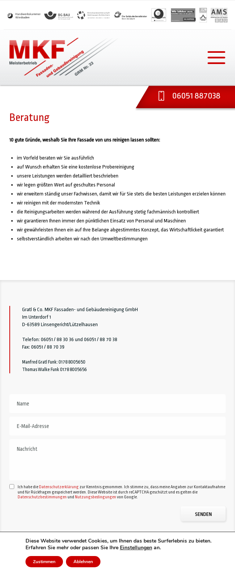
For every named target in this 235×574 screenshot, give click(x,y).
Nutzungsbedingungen (95, 520)
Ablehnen (83, 562)
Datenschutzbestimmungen (42, 520)
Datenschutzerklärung (59, 510)
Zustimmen (44, 562)
